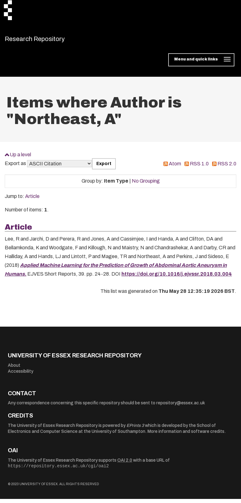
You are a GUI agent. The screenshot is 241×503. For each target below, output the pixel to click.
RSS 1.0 (199, 167)
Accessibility (20, 375)
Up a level (20, 158)
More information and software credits (185, 435)
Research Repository (49, 41)
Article (32, 200)
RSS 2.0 (226, 167)
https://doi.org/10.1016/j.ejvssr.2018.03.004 (176, 278)
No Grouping (146, 185)
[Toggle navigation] (201, 63)
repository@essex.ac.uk (180, 407)
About (14, 369)
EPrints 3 (135, 429)
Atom (175, 167)
